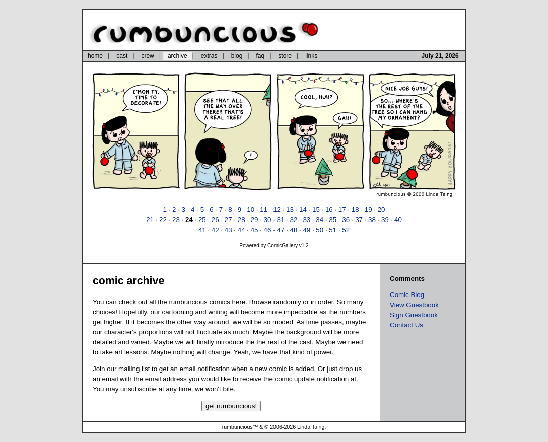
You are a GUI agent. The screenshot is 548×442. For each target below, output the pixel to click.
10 (250, 209)
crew (147, 55)
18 (355, 209)
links (311, 55)
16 (329, 209)
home (95, 55)
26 (215, 220)
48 (293, 230)
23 (176, 220)
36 (346, 220)
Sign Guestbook (414, 315)
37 (359, 220)
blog (237, 55)
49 (306, 230)
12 (277, 209)
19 (368, 209)
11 (263, 209)
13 (290, 209)
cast (121, 55)
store (285, 55)
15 (316, 209)
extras (209, 55)
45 (254, 230)
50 (319, 230)
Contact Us (406, 325)
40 (398, 220)
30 (267, 220)
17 (342, 209)
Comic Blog (407, 295)
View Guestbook (414, 305)
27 (228, 220)
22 (163, 220)
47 (281, 230)
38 (372, 220)
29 (254, 220)
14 (303, 209)
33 (306, 220)
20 (381, 209)
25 (202, 220)
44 (241, 230)
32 (293, 220)
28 (241, 220)
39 (385, 220)
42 (215, 230)
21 (150, 220)
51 (332, 230)
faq (260, 55)
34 (319, 220)
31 (281, 220)
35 (332, 220)
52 (346, 230)
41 (202, 230)
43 (228, 230)
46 (267, 230)
